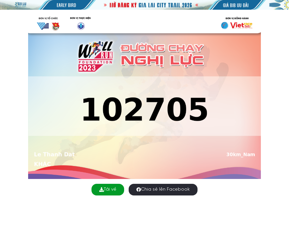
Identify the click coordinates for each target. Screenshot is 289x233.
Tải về (107, 189)
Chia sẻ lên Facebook (163, 189)
